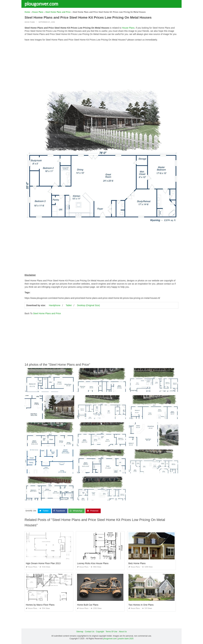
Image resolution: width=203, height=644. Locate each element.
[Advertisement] (101, 66)
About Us (123, 632)
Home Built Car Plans (87, 605)
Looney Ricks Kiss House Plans (92, 563)
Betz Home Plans (137, 563)
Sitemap (79, 632)
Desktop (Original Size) (88, 305)
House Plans (30, 22)
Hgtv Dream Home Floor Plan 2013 (43, 563)
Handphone (54, 305)
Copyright (100, 632)
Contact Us (89, 632)
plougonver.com (41, 4)
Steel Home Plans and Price (47, 313)
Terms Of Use (111, 632)
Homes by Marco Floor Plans (40, 605)
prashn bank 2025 (125, 638)
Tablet (69, 305)
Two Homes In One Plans (141, 605)
